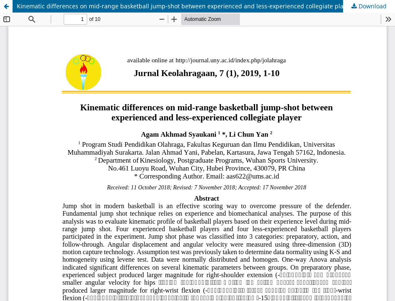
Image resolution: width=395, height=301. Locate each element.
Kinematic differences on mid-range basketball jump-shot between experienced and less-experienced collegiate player (184, 6)
